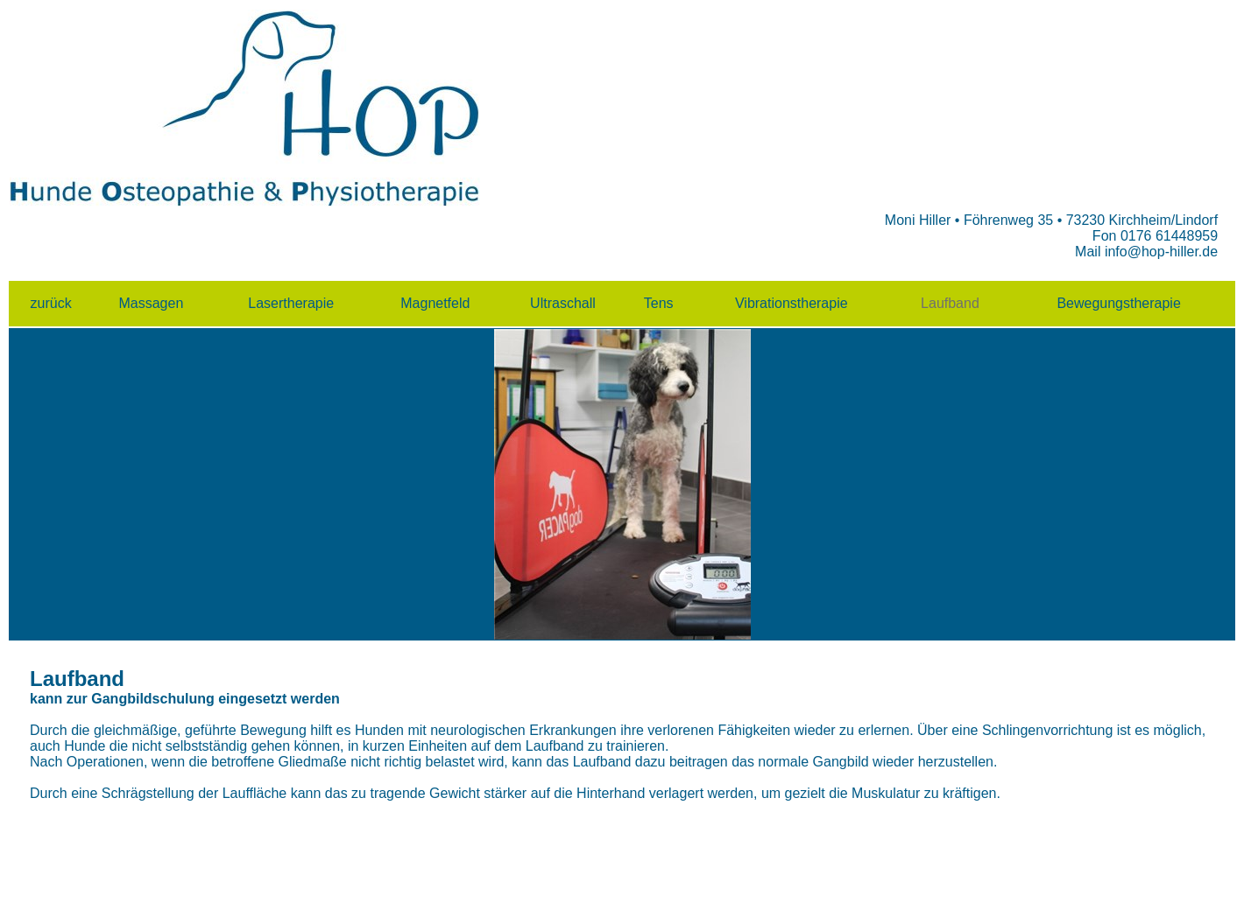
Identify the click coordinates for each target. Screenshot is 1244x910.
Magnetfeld (435, 303)
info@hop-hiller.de (1161, 251)
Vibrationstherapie (791, 303)
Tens (659, 303)
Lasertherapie (291, 303)
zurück (51, 303)
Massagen (150, 303)
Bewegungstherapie (1118, 303)
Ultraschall (564, 303)
